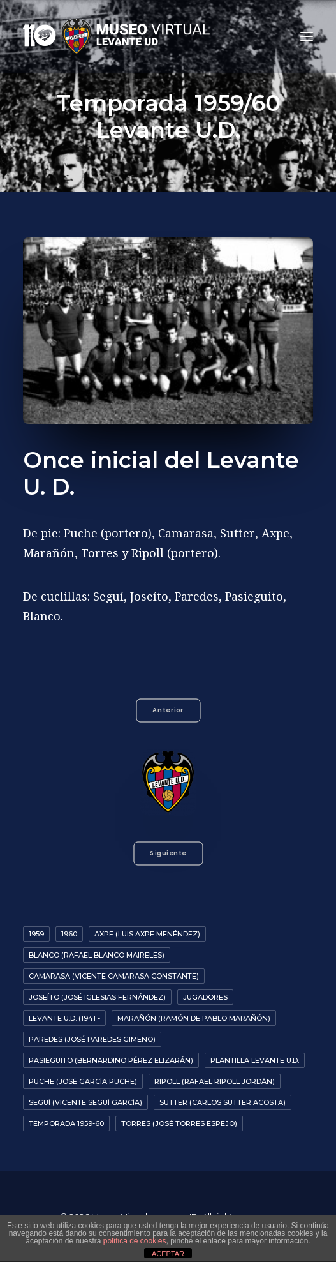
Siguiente (168, 853)
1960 (69, 933)
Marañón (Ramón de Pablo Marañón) (193, 1018)
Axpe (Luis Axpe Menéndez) (147, 933)
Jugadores (205, 997)
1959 (36, 933)
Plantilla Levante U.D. (254, 1060)
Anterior (168, 709)
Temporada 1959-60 (66, 1123)
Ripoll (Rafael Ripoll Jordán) (214, 1081)
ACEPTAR (168, 1254)
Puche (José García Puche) (83, 1081)
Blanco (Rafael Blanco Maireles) (96, 954)
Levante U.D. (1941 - (64, 1018)
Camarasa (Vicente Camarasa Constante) (114, 976)
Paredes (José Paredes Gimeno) (92, 1039)
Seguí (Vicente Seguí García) (85, 1102)
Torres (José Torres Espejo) (179, 1123)
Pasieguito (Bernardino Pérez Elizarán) (111, 1060)
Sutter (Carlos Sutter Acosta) (222, 1102)
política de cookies (134, 1240)
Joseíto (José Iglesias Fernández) (97, 997)
